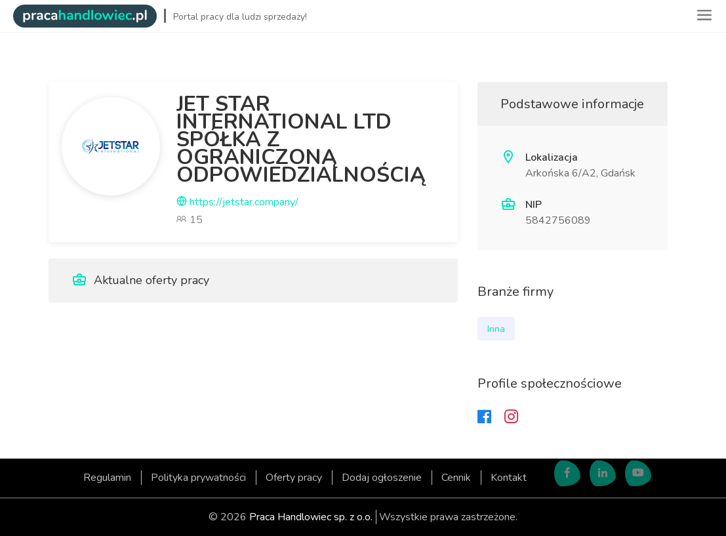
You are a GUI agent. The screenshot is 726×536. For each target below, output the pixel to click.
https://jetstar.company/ (237, 202)
